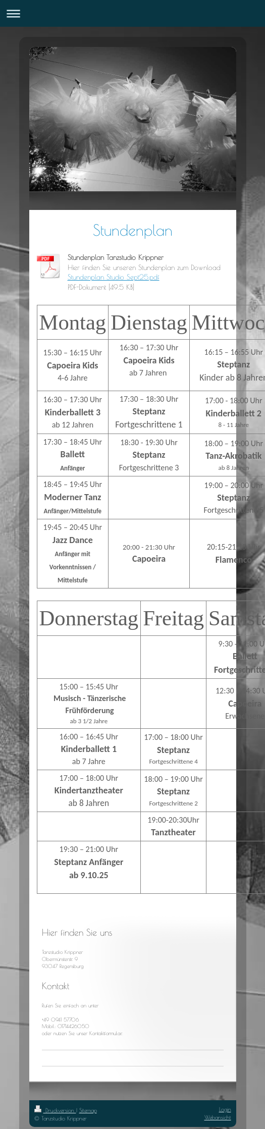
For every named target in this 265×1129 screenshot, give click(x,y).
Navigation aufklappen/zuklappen (132, 13)
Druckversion (55, 1110)
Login (225, 1109)
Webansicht (217, 1117)
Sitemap (88, 1110)
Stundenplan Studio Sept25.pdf (114, 277)
